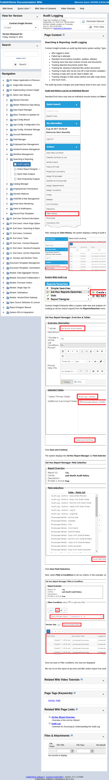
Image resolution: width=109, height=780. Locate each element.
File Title (60, 745)
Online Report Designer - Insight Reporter (35, 169)
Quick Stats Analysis (26, 174)
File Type (80, 745)
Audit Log (56, 724)
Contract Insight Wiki (54, 777)
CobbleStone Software (35, 777)
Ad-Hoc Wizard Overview (63, 717)
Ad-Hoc (51, 700)
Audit (58, 700)
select (35, 27)
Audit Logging (23, 164)
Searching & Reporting (63, 28)
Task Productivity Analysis (28, 179)
